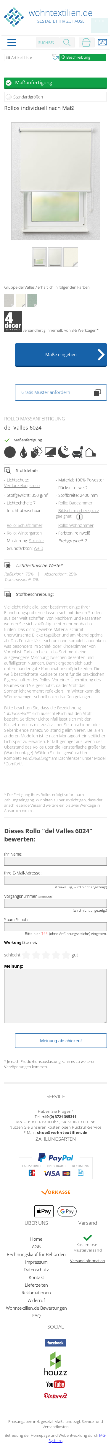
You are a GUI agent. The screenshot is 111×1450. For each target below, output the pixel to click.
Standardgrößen (28, 97)
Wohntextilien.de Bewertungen (36, 1308)
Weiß (38, 548)
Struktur (36, 540)
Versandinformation (87, 1260)
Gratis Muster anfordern (61, 392)
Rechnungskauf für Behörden (36, 1254)
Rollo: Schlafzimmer (24, 525)
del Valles (26, 287)
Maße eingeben (61, 354)
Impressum (36, 1262)
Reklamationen (36, 1293)
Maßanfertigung (33, 82)
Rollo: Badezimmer (75, 503)
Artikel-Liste (21, 57)
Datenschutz (36, 1270)
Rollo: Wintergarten (24, 533)
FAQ (36, 1316)
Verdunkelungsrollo (22, 485)
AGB (36, 1247)
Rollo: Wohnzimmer (76, 525)
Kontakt (36, 1277)
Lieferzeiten (36, 1285)
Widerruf (36, 1300)
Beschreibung (78, 57)
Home (36, 1239)
